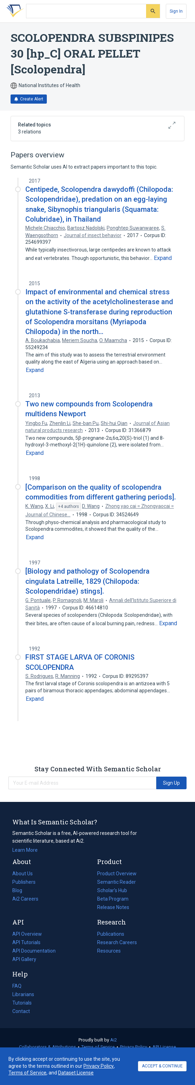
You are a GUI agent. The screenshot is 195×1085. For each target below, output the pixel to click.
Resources (109, 951)
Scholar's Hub (112, 890)
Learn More (25, 850)
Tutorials (22, 1003)
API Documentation (34, 951)
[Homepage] (14, 11)
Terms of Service (98, 1047)
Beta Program (112, 899)
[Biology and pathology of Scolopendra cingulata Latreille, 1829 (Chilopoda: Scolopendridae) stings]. (87, 581)
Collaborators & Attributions (47, 1047)
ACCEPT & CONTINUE (162, 1066)
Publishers (24, 882)
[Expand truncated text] (162, 258)
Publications (110, 934)
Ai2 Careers (25, 899)
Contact (21, 1011)
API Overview (27, 934)
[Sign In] (176, 11)
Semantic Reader (116, 882)
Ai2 (113, 1039)
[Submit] (153, 11)
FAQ (16, 986)
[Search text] (86, 11)
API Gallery (24, 959)
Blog (20, 890)
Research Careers (117, 942)
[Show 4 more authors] (68, 507)
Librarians (23, 994)
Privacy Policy (133, 1047)
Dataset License (76, 1073)
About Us (22, 873)
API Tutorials (26, 942)
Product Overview (117, 873)
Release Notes (113, 907)
